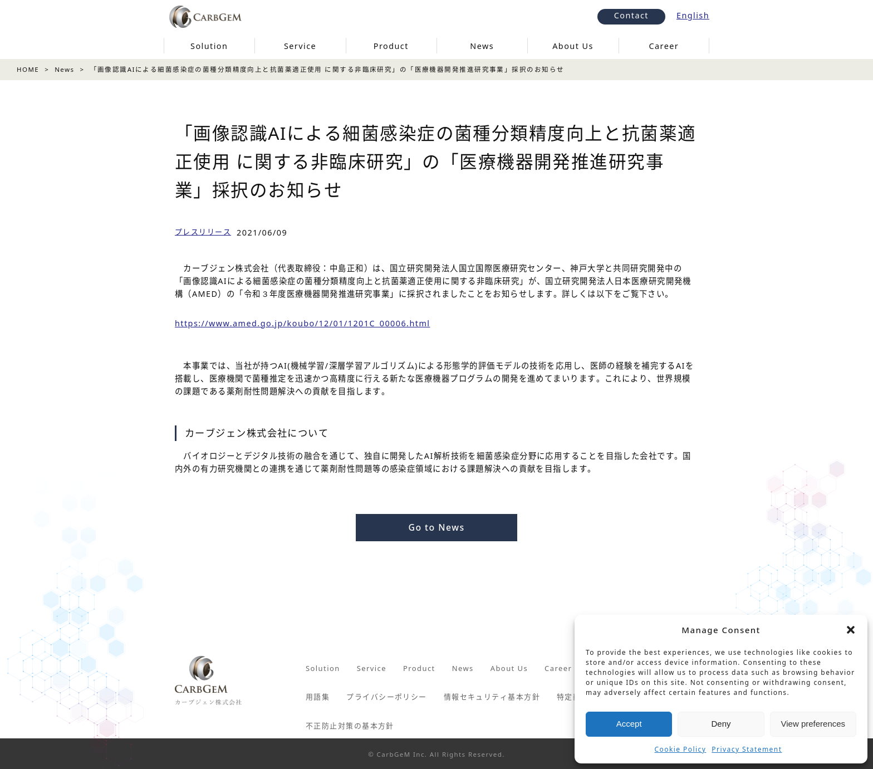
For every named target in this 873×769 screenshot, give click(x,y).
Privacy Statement (747, 749)
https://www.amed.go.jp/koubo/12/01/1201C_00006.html (302, 323)
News (64, 69)
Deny (720, 723)
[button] (850, 629)
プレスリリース (203, 232)
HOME (28, 69)
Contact (631, 15)
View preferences (813, 723)
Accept (629, 723)
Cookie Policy (681, 749)
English (692, 15)
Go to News (436, 527)
